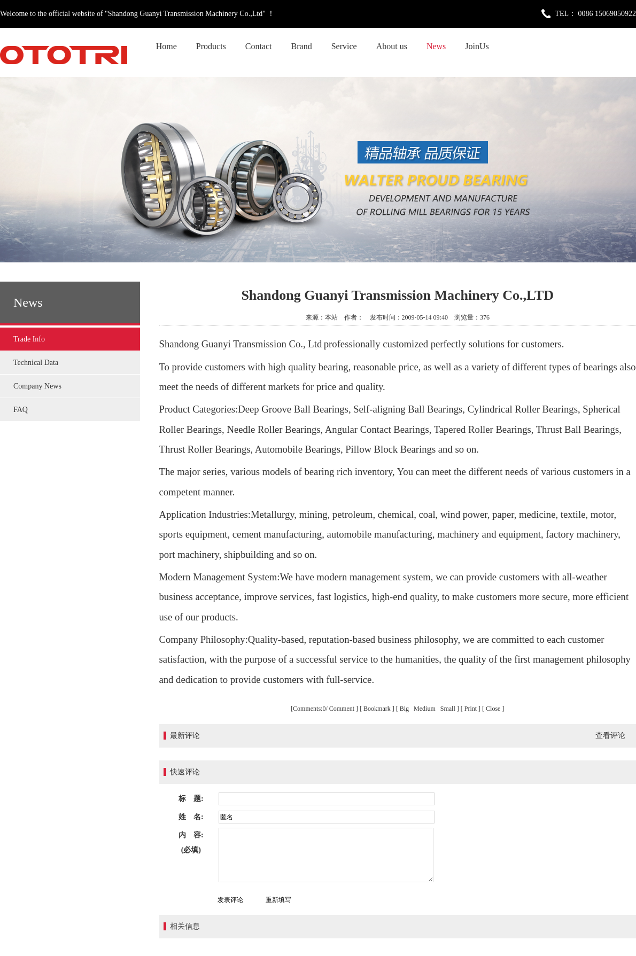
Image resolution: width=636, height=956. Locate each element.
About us (391, 46)
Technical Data (35, 363)
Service (344, 46)
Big (405, 708)
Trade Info (29, 339)
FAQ (20, 410)
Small (447, 708)
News (436, 46)
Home (166, 46)
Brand (301, 46)
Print (470, 708)
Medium (425, 708)
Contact (258, 46)
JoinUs (476, 46)
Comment (341, 708)
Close (493, 708)
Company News (37, 386)
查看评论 (610, 736)
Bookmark (377, 708)
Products (211, 46)
